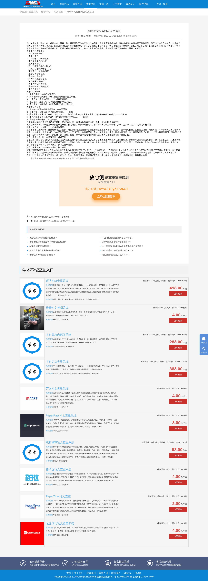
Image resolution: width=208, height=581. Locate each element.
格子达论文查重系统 (58, 469)
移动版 (138, 573)
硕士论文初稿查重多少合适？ (42, 255)
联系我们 (91, 573)
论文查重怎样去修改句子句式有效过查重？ (48, 242)
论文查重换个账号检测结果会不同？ (118, 250)
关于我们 (78, 573)
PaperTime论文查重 (58, 496)
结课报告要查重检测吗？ (40, 246)
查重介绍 (77, 4)
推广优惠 (143, 4)
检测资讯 (45, 11)
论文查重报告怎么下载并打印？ (116, 255)
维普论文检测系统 (57, 307)
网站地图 (115, 573)
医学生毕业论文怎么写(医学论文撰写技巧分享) (54, 221)
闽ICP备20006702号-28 (120, 576)
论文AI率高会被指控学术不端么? (116, 242)
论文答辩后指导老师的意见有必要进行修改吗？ (122, 246)
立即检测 (178, 294)
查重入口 (103, 573)
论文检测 (59, 11)
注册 (165, 4)
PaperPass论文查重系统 (61, 415)
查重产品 (64, 4)
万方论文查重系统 (57, 388)
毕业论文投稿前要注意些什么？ (43, 238)
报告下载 (103, 4)
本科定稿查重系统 (57, 361)
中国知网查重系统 (29, 11)
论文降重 (117, 4)
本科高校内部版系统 (58, 334)
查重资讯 (90, 4)
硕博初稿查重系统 (57, 280)
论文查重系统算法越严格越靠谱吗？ (45, 250)
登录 (159, 4)
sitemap (128, 573)
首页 (53, 4)
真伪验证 (130, 4)
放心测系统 (86, 36)
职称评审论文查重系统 (60, 442)
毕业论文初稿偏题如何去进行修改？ (118, 238)
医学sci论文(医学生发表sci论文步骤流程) (52, 217)
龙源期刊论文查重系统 (60, 523)
